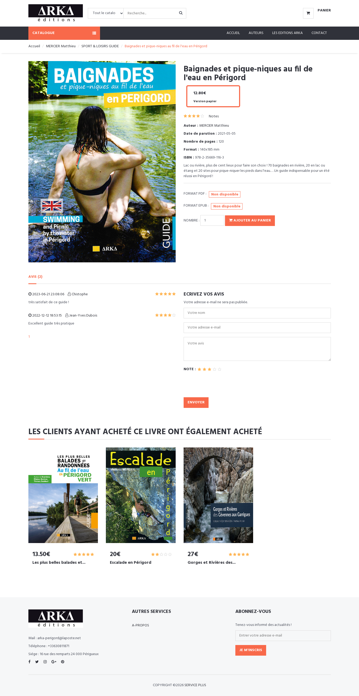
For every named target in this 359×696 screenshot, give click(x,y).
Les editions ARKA (287, 33)
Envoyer (196, 402)
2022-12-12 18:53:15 (45, 316)
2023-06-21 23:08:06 (46, 294)
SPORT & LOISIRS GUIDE (100, 46)
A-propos (140, 625)
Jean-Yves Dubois (81, 316)
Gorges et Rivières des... (212, 562)
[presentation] (224, 387)
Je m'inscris (250, 650)
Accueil (233, 33)
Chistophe (78, 294)
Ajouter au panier (250, 220)
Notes (214, 116)
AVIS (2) (35, 277)
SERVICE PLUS (195, 685)
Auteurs (256, 33)
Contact (319, 33)
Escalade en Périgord (130, 562)
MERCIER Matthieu (61, 46)
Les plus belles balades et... (58, 562)
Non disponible (224, 194)
